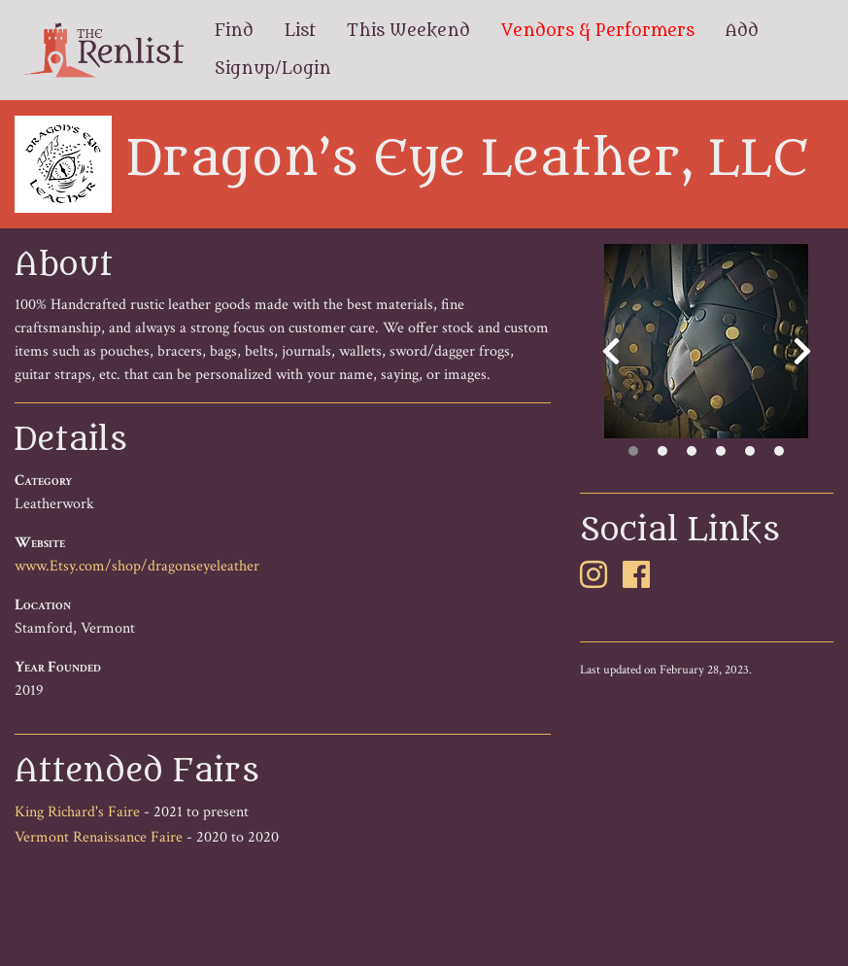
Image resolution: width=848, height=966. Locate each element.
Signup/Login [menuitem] (273, 69)
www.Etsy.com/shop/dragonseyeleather (137, 566)
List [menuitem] (300, 31)
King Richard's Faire (77, 812)
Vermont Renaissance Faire (99, 837)
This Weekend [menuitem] (408, 31)
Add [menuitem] (742, 31)
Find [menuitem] (234, 31)
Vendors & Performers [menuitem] (598, 31)
